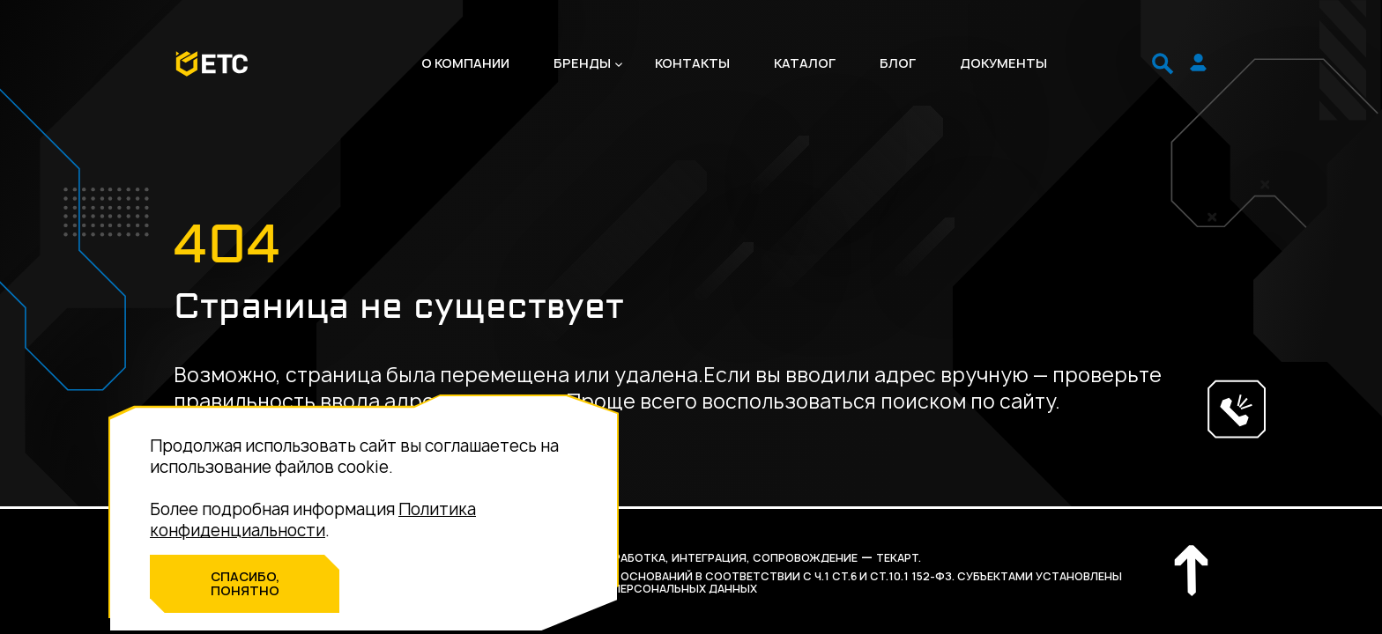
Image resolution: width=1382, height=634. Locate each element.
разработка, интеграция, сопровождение (725, 557)
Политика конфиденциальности (313, 520)
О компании (465, 63)
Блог (898, 63)
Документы (1003, 63)
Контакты (692, 63)
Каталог (805, 63)
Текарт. (898, 557)
